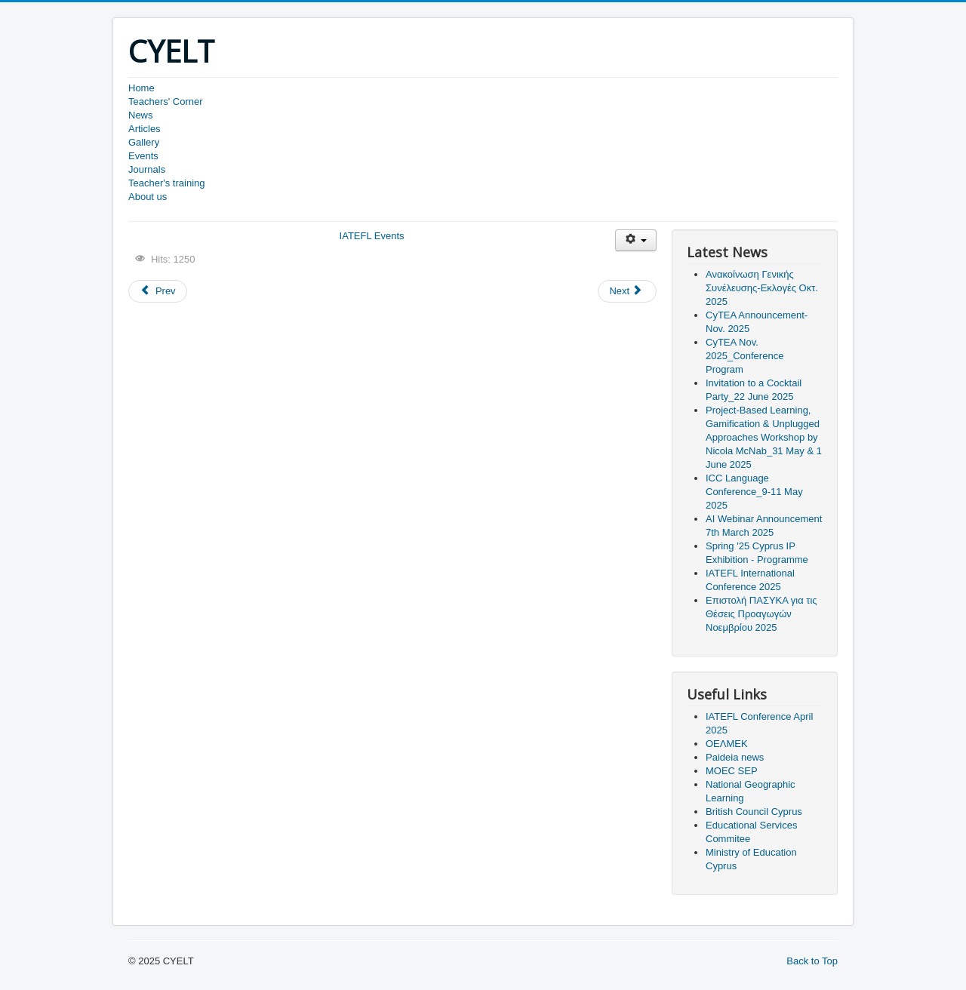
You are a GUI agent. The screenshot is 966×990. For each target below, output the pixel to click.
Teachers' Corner (165, 101)
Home (141, 88)
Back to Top (812, 961)
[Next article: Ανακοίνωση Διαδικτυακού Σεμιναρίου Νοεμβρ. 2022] (627, 291)
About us (147, 196)
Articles (144, 128)
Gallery (143, 142)
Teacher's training (166, 183)
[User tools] (636, 240)
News (140, 115)
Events (143, 155)
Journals (146, 169)
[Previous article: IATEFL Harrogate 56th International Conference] (157, 291)
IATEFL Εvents (372, 235)
